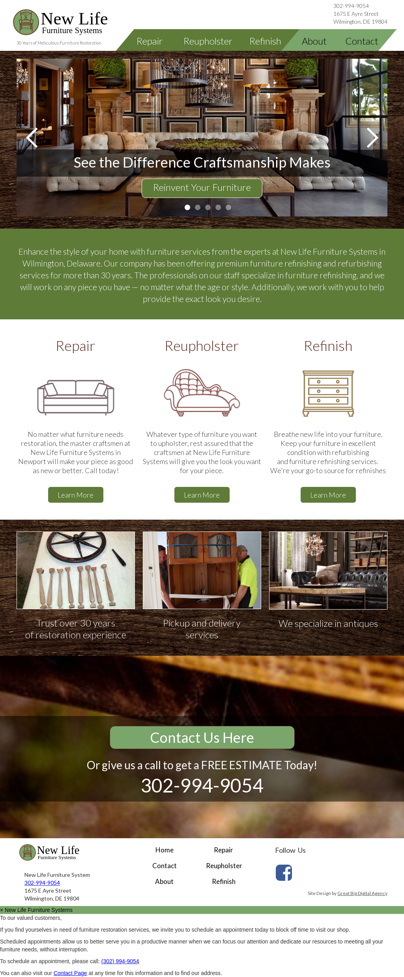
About (164, 881)
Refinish (224, 881)
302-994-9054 (351, 5)
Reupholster (224, 865)
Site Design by (347, 893)
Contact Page (70, 973)
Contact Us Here (202, 737)
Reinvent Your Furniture (202, 187)
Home (164, 850)
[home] (73, 22)
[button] (32, 137)
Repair (223, 850)
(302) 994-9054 (120, 961)
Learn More (76, 494)
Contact (164, 865)
